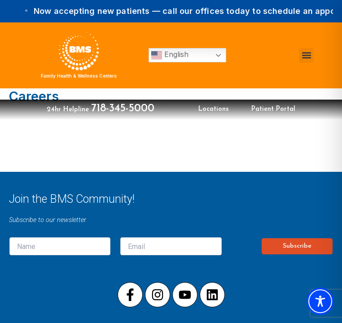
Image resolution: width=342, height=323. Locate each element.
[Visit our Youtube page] (184, 294)
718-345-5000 (122, 108)
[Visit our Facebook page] (130, 294)
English (170, 55)
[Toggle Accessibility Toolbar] (320, 301)
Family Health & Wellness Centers (79, 76)
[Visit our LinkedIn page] (212, 294)
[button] (306, 55)
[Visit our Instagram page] (157, 294)
